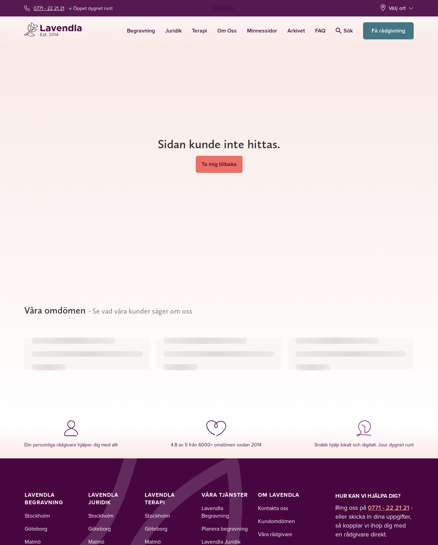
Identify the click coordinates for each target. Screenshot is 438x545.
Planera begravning (225, 528)
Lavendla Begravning (44, 498)
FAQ (320, 31)
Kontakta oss (273, 508)
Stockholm (37, 515)
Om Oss (227, 31)
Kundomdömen (276, 521)
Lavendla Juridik (103, 498)
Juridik (173, 31)
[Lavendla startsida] (56, 30)
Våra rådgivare (275, 534)
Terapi (199, 31)
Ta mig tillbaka (219, 164)
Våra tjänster (225, 495)
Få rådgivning (388, 31)
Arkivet (296, 31)
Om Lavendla (278, 495)
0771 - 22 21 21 (49, 8)
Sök (344, 31)
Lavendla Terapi (160, 498)
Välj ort (397, 8)
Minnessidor (262, 31)
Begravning (141, 31)
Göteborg (36, 528)
